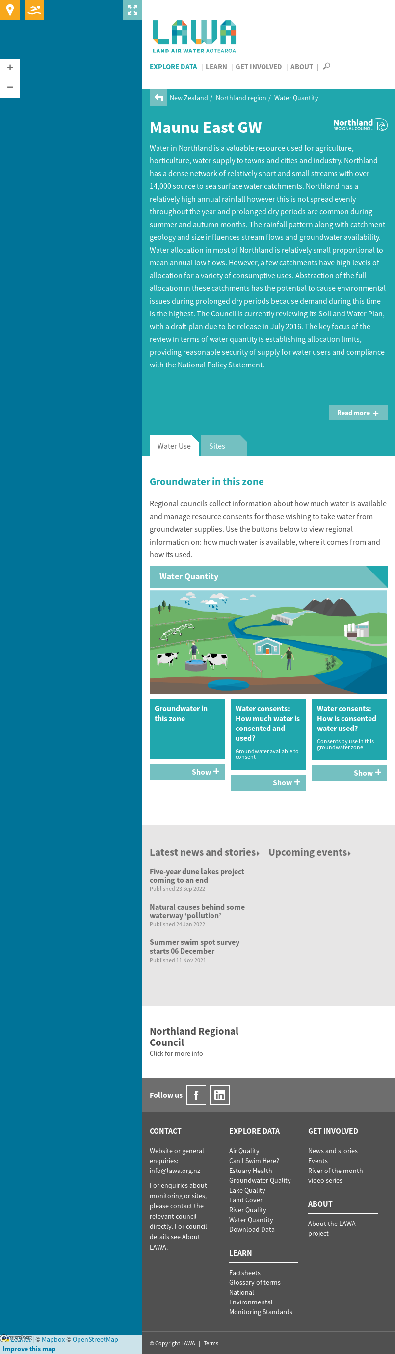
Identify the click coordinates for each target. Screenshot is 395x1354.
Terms (211, 1343)
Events (318, 1160)
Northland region (241, 97)
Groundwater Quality (260, 1180)
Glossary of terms (255, 1282)
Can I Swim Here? (254, 1160)
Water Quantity (296, 97)
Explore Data (173, 66)
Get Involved (259, 66)
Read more (358, 412)
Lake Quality (247, 1190)
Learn (216, 66)
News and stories (333, 1150)
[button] (10, 68)
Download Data (252, 1229)
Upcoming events (310, 852)
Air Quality (244, 1150)
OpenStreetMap (95, 1339)
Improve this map (28, 1348)
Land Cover (246, 1200)
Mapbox (16, 1338)
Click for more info (176, 1053)
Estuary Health (250, 1170)
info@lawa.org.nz (175, 1170)
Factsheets (245, 1272)
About (301, 66)
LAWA (195, 36)
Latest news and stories (205, 852)
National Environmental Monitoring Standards (260, 1302)
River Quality (247, 1209)
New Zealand (189, 97)
